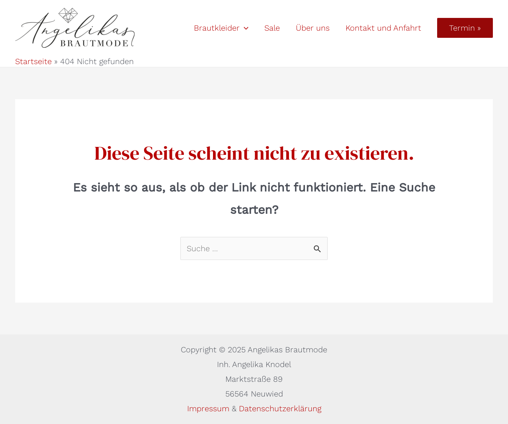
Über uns (313, 28)
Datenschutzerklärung (280, 408)
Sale (272, 28)
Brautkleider (221, 28)
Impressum (209, 408)
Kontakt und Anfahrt (383, 28)
